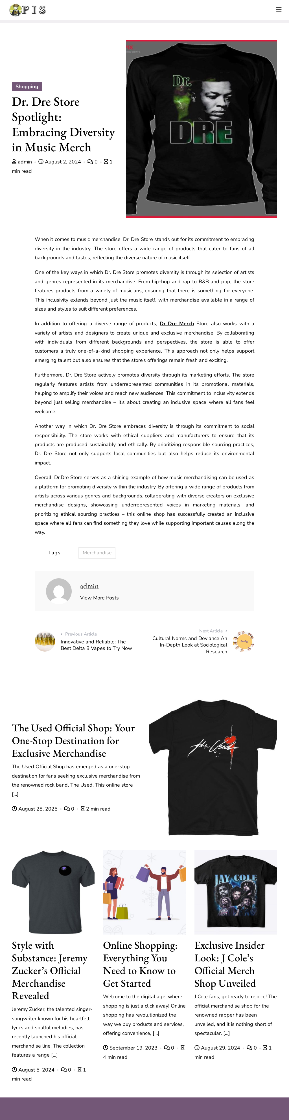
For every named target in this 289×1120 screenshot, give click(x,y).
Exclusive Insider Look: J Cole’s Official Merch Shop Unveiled (229, 964)
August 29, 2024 (218, 1047)
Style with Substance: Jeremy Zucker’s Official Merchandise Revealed (49, 970)
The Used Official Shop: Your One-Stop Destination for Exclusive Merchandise (73, 740)
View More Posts (99, 597)
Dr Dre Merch (177, 323)
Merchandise (97, 552)
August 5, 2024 (34, 1069)
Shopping (27, 86)
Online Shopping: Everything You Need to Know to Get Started (140, 964)
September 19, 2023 (131, 1047)
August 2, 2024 (60, 161)
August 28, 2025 (35, 808)
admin (22, 161)
